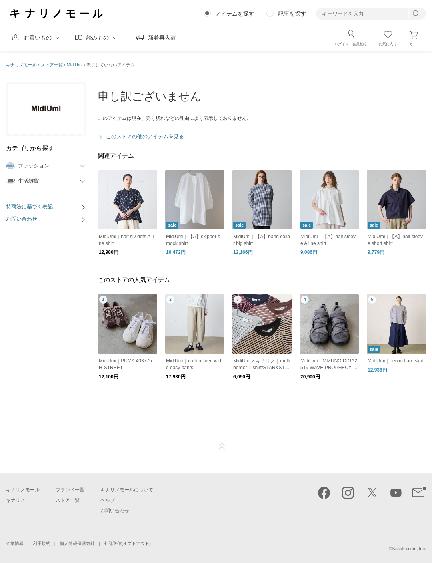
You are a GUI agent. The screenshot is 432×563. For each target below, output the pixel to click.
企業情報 (15, 543)
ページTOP (222, 446)
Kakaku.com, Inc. (409, 548)
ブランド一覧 (70, 490)
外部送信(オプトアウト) (127, 543)
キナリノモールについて (126, 490)
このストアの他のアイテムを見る (145, 136)
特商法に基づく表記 (29, 206)
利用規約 (41, 543)
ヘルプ (107, 500)
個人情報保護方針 (77, 543)
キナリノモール (21, 64)
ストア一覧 (52, 64)
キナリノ (15, 500)
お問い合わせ (21, 219)
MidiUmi (75, 64)
